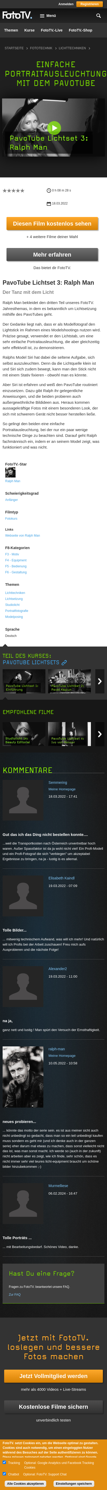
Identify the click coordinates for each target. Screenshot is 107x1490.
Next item (99, 681)
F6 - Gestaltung (16, 572)
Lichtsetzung (14, 599)
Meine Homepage (62, 789)
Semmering (58, 782)
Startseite (14, 48)
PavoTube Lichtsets (31, 662)
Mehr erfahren (52, 254)
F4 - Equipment (15, 560)
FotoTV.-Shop (80, 30)
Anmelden (65, 4)
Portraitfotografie (16, 611)
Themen (11, 30)
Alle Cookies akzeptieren (25, 1484)
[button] (54, 128)
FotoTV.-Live (52, 30)
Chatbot (13, 1474)
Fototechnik (41, 48)
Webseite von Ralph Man (22, 535)
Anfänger (11, 500)
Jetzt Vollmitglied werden (53, 1376)
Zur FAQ (15, 1294)
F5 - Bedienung (15, 566)
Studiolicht (12, 605)
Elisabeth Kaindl (62, 878)
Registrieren (90, 4)
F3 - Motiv (12, 554)
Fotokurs (11, 518)
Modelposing (14, 617)
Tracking (14, 1463)
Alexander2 (58, 969)
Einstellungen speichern (74, 1484)
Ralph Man (12, 481)
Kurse (29, 30)
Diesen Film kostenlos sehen (52, 223)
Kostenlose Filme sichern (53, 1407)
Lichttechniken (72, 48)
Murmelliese (58, 1186)
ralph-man (57, 1049)
